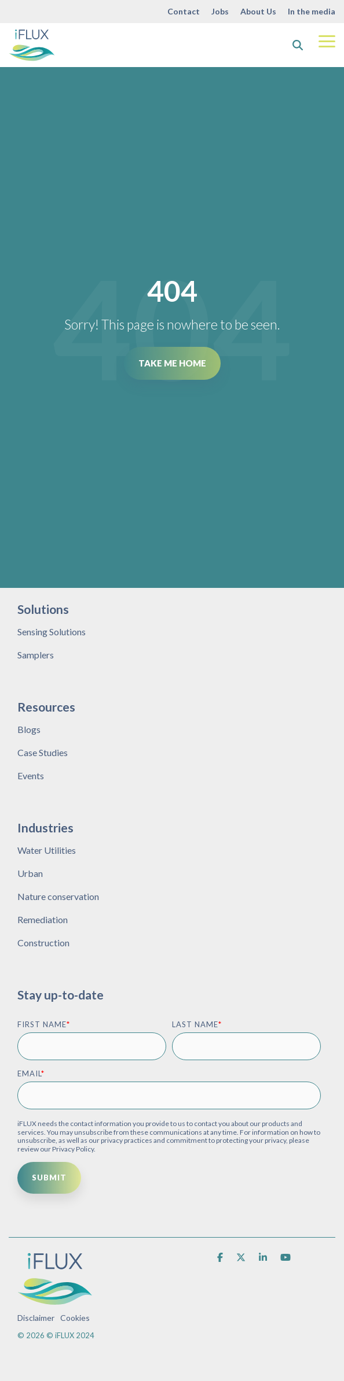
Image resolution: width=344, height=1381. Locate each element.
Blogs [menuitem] (29, 729)
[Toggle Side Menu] (327, 40)
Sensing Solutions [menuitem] (51, 631)
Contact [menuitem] (183, 11)
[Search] (297, 45)
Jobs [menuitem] (220, 11)
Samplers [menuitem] (35, 654)
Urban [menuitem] (30, 873)
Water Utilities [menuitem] (46, 850)
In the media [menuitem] (311, 11)
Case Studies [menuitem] (42, 752)
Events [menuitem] (30, 775)
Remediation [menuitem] (42, 919)
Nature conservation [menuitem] (58, 896)
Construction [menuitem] (43, 942)
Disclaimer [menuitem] (35, 1318)
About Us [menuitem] (258, 11)
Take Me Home (172, 363)
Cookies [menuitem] (75, 1318)
